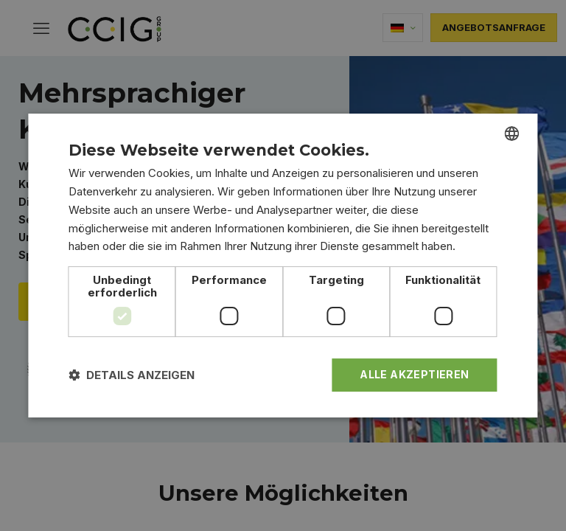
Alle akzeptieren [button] (414, 374)
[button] (132, 375)
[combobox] (512, 133)
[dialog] (282, 265)
